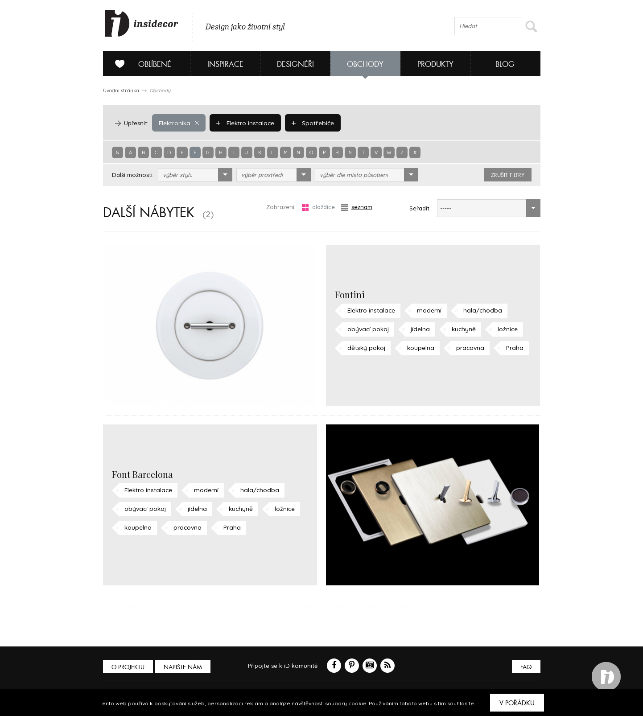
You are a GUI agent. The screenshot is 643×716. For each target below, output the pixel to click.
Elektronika (178, 122)
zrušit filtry (507, 175)
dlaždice (318, 207)
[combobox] (195, 174)
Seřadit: (420, 208)
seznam (356, 207)
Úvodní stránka (121, 90)
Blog (505, 64)
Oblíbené (139, 63)
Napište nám (185, 667)
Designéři (295, 64)
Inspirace (225, 64)
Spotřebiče (310, 122)
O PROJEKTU (128, 667)
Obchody (365, 64)
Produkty (435, 64)
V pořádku (517, 703)
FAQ (525, 667)
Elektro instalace (244, 122)
